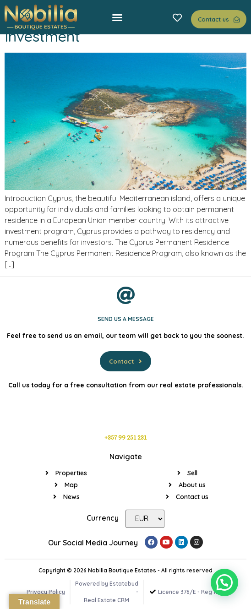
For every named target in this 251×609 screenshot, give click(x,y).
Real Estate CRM (106, 600)
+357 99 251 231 (125, 438)
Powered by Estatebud (106, 583)
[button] (117, 17)
